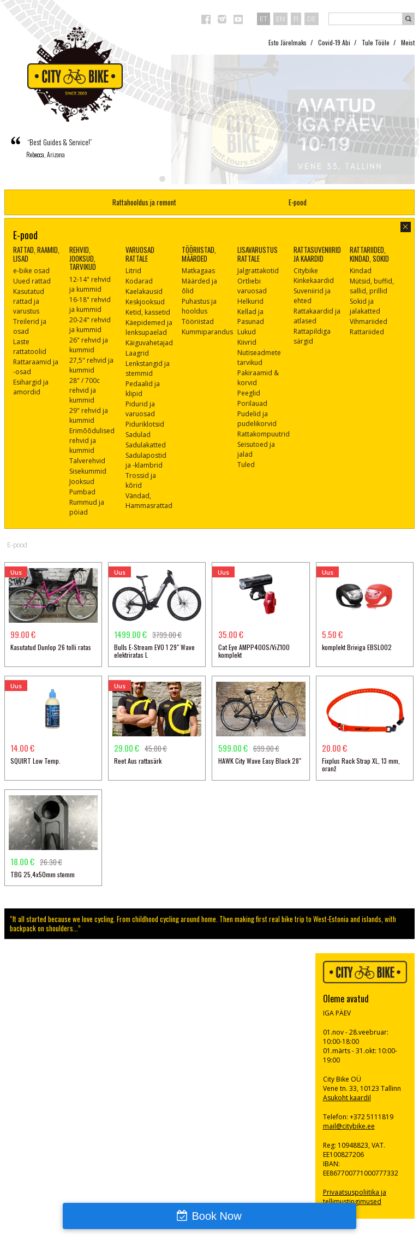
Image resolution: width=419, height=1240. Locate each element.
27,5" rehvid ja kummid (91, 365)
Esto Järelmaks (287, 42)
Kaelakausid (144, 291)
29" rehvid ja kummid (88, 415)
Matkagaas (198, 270)
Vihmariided (368, 321)
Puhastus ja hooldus (199, 306)
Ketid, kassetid (147, 312)
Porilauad (252, 403)
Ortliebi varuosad (252, 286)
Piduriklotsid (144, 424)
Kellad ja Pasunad (250, 316)
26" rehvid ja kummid (88, 345)
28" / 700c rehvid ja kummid (84, 390)
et (263, 18)
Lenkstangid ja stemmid (147, 368)
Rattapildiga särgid (312, 336)
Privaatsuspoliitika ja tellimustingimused (354, 1197)
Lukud (246, 331)
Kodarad (139, 281)
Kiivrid (246, 342)
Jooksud (81, 481)
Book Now (216, 1216)
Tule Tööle (376, 42)
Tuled (246, 464)
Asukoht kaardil (347, 1097)
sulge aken (405, 227)
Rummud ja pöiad (86, 507)
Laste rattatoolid (29, 346)
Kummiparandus (207, 331)
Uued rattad (32, 281)
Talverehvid (87, 460)
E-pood (298, 202)
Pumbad (82, 492)
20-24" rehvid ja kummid (90, 324)
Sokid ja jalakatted (365, 306)
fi (296, 18)
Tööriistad (198, 321)
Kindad (361, 270)
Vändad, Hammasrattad (148, 500)
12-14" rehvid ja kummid (90, 284)
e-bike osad (31, 270)
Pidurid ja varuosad (140, 408)
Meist (408, 42)
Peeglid (248, 393)
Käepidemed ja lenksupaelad (148, 327)
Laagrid (137, 353)
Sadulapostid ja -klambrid (145, 460)
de (311, 18)
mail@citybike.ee (349, 1126)
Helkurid (250, 301)
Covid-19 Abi (334, 42)
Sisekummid (87, 471)
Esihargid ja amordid (31, 387)
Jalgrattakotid (258, 270)
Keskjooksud (145, 301)
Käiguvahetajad (149, 342)
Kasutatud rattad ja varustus (28, 301)
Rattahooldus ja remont (144, 202)
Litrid (133, 270)
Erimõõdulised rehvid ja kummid (92, 440)
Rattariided (367, 331)
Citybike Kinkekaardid (314, 275)
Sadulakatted (145, 445)
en (280, 18)
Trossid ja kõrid (140, 480)
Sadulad (138, 434)
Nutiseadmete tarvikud (259, 357)
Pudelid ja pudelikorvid (257, 418)
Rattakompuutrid (263, 434)
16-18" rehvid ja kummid (90, 304)
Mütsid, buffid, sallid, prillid (372, 286)
